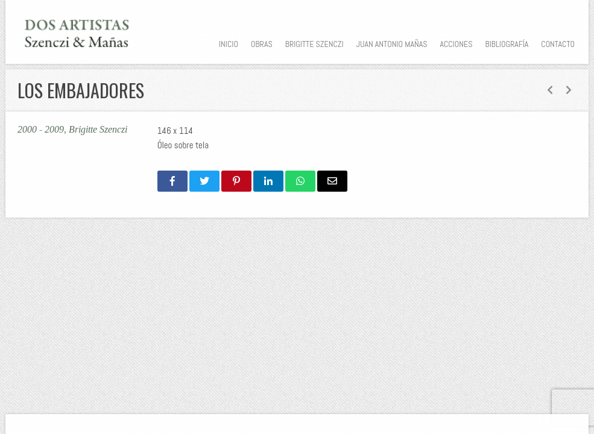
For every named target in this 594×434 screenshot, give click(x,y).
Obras (262, 44)
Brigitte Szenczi (314, 44)
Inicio (228, 44)
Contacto (558, 44)
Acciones (456, 44)
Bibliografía (506, 44)
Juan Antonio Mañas (392, 44)
